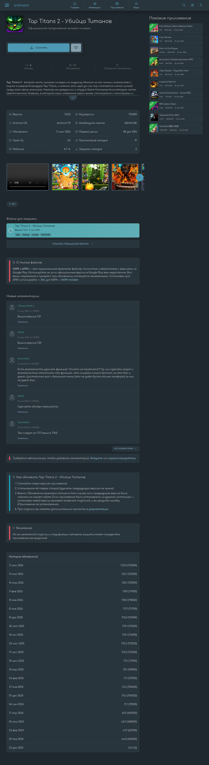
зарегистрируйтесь (122, 458)
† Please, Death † (26, 306)
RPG (12, 204)
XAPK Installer (69, 280)
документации (98, 509)
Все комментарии (125, 448)
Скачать (38, 47)
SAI (43, 280)
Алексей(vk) (23, 359)
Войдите (96, 458)
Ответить (23, 322)
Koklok (21, 332)
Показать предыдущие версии (73, 244)
